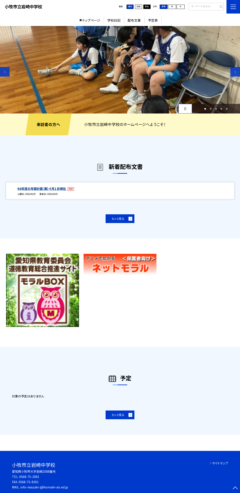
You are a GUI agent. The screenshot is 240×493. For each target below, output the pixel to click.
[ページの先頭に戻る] (235, 488)
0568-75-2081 (29, 476)
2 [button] (210, 108)
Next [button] (235, 72)
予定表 (153, 20)
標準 (164, 6)
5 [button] (227, 108)
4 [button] (221, 108)
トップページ (91, 20)
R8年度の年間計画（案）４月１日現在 (42, 188)
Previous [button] (5, 72)
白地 (139, 6)
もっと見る (118, 218)
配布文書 (134, 20)
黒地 (147, 6)
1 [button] (205, 108)
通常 (130, 6)
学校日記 (113, 20)
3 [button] (216, 108)
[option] (120, 69)
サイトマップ (220, 463)
